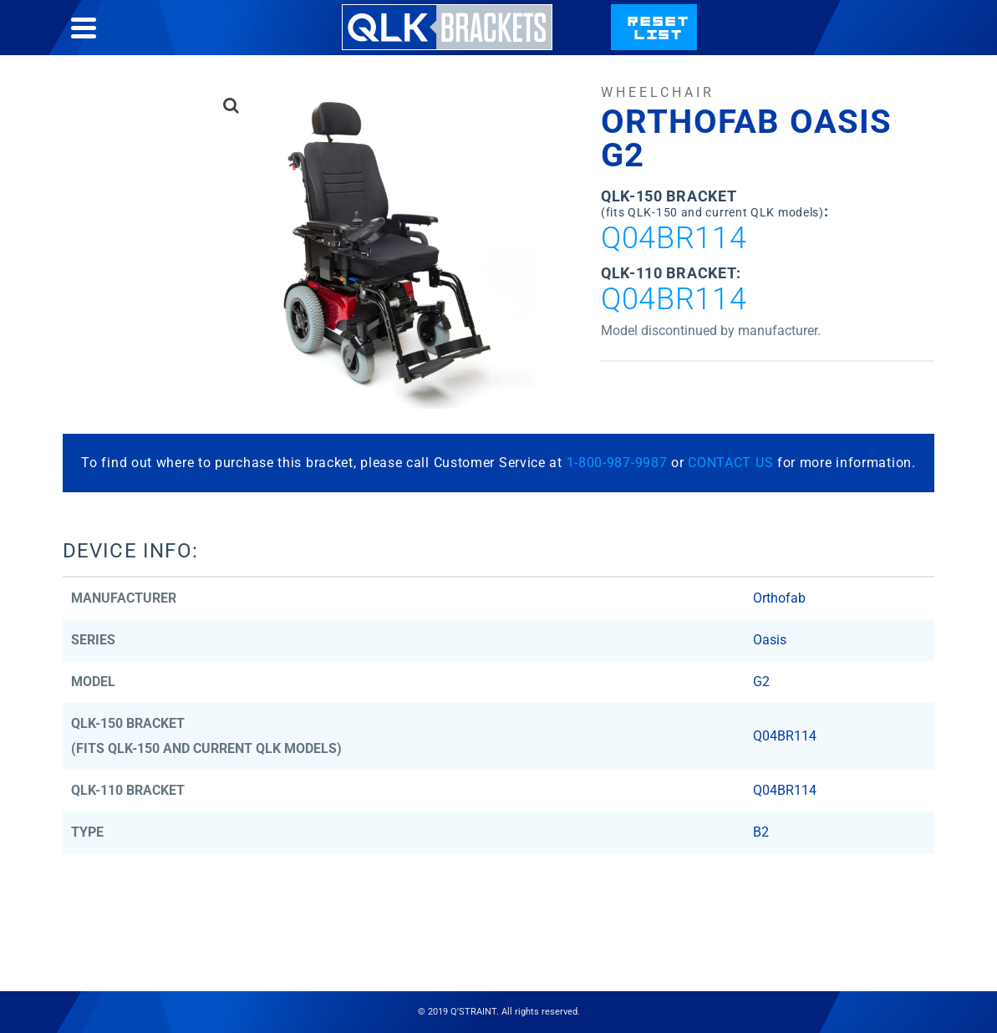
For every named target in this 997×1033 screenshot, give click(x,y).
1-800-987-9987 (617, 463)
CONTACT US (730, 463)
